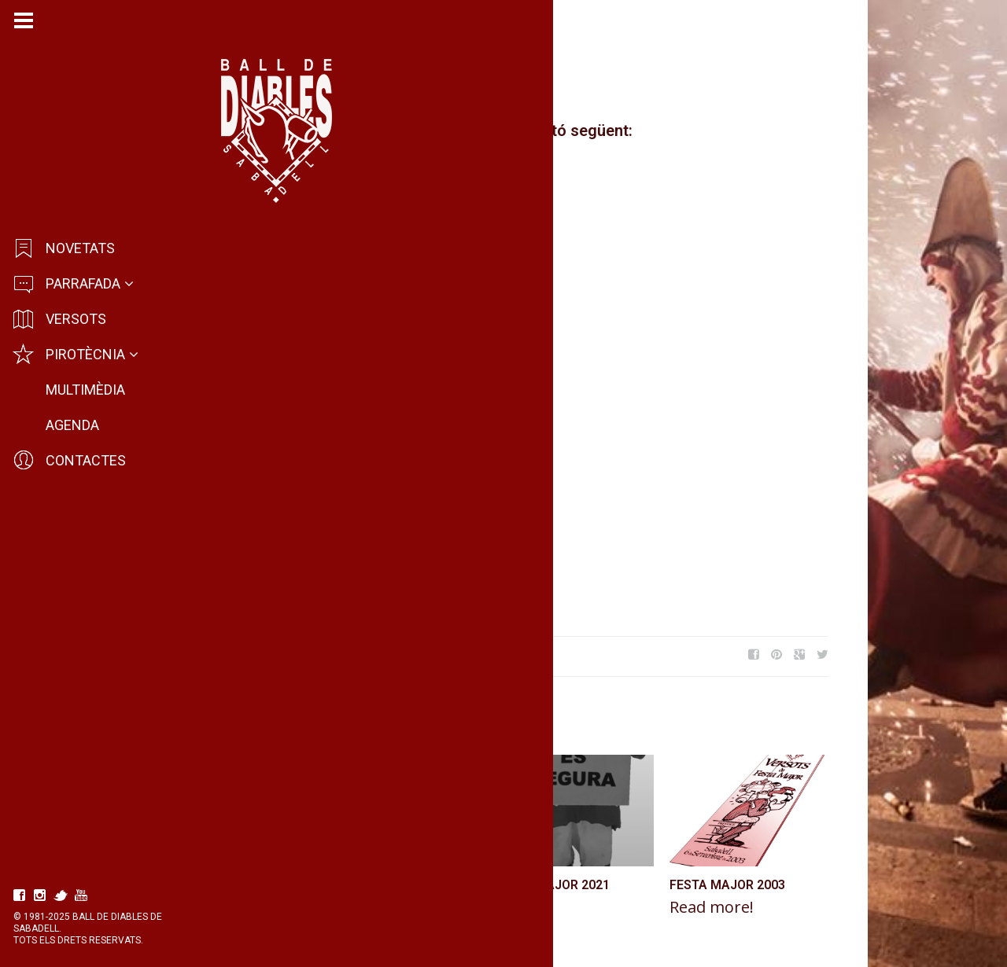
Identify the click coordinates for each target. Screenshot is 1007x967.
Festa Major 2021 (636, 884)
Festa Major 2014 (377, 655)
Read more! (269, 907)
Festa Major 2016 (276, 655)
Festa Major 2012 (286, 884)
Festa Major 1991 (461, 884)
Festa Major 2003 (811, 884)
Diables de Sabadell (290, 88)
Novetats (391, 88)
